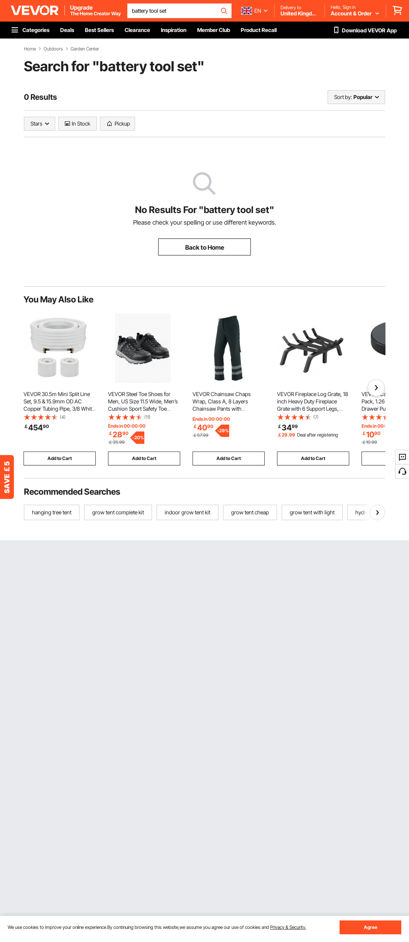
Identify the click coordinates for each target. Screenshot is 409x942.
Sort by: (343, 97)
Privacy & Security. (288, 927)
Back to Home (204, 247)
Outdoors (53, 49)
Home (30, 49)
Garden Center (85, 49)
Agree (370, 927)
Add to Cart (59, 458)
